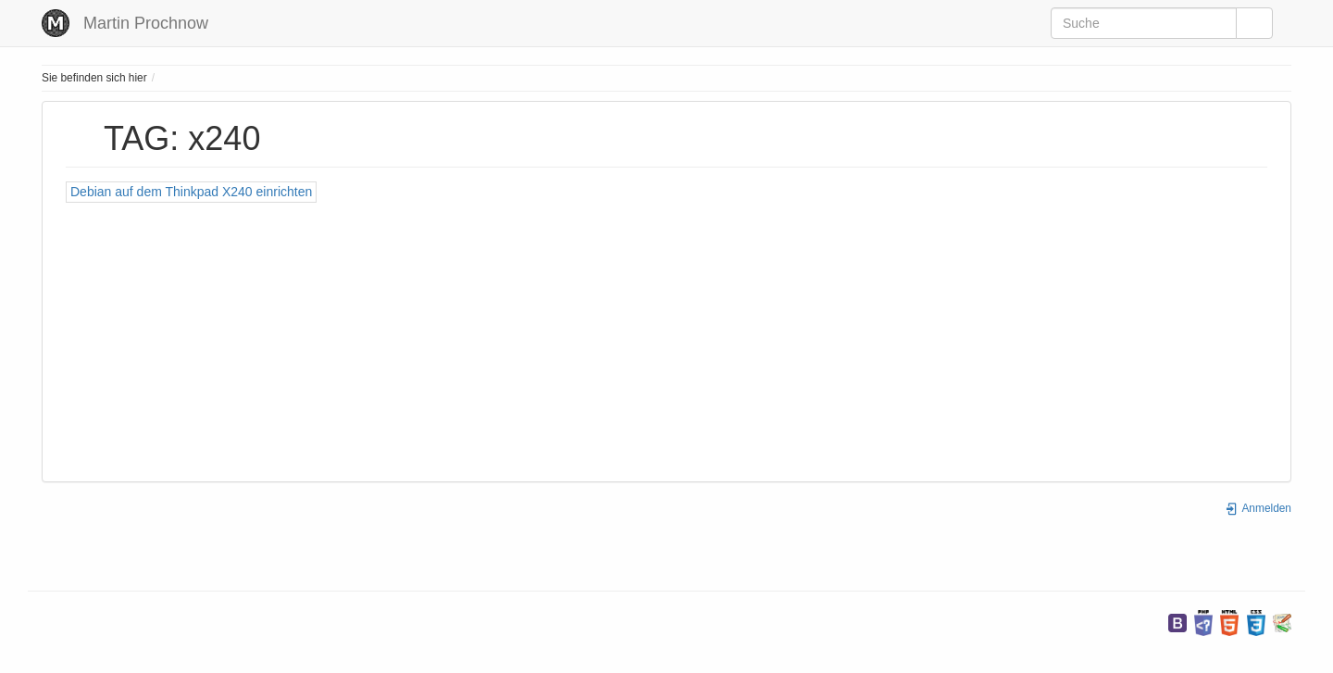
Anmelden (1258, 508)
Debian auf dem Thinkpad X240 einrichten (191, 191)
